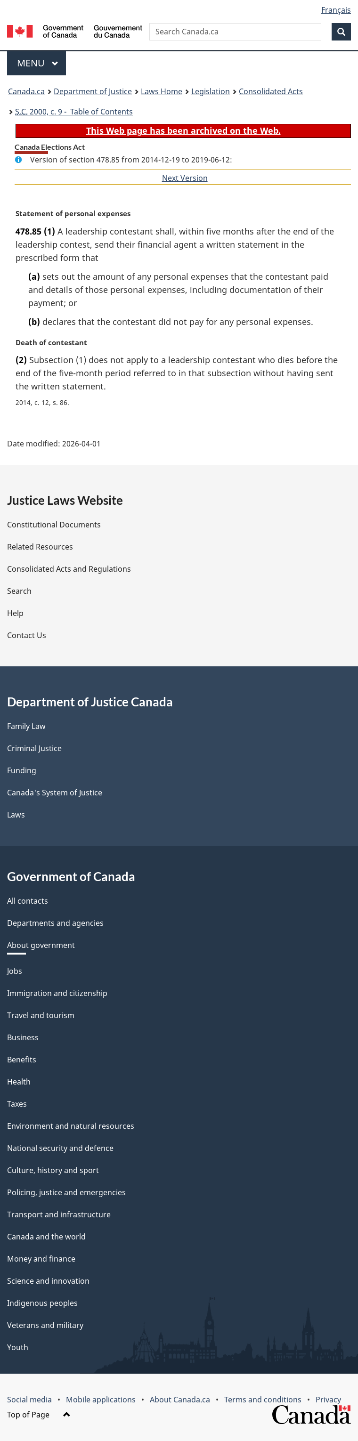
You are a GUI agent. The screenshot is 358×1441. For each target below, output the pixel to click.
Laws (16, 815)
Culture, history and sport (53, 1170)
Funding (21, 770)
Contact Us (26, 635)
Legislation (210, 91)
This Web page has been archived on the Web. (183, 130)
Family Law (26, 726)
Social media (29, 1399)
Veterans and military (45, 1325)
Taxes (17, 1104)
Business (23, 1037)
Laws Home (161, 91)
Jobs (14, 971)
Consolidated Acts (271, 91)
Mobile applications (101, 1399)
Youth (17, 1347)
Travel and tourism (40, 1015)
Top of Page (39, 1414)
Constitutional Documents (54, 524)
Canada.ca (26, 91)
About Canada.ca (180, 1399)
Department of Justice (93, 91)
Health (19, 1082)
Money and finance (41, 1259)
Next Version (185, 178)
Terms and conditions (262, 1399)
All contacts (27, 901)
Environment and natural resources (70, 1126)
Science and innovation (48, 1281)
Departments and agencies (55, 923)
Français (336, 10)
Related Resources (40, 547)
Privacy (328, 1399)
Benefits (21, 1059)
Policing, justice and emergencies (66, 1192)
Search (19, 591)
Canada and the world (46, 1236)
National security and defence (60, 1148)
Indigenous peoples (42, 1303)
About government (41, 945)
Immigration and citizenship (57, 993)
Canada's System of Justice (54, 792)
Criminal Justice (34, 748)
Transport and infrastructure (59, 1214)
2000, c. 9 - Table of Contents (74, 111)
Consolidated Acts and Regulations (69, 569)
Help (15, 613)
